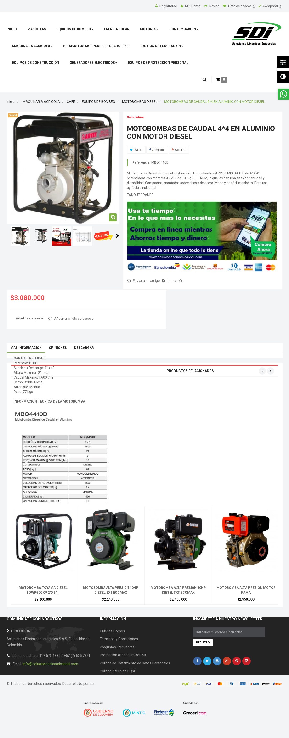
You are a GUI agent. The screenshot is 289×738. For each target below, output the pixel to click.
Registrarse (166, 6)
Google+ (179, 149)
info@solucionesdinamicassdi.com (50, 664)
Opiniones (58, 348)
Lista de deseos (239, 6)
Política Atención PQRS (118, 671)
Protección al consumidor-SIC (123, 655)
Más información (26, 348)
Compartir (157, 149)
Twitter (136, 149)
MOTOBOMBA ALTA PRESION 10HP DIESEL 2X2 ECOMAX (110, 590)
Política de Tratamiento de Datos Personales (135, 663)
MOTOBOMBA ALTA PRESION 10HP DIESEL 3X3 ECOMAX (178, 590)
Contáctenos (110, 679)
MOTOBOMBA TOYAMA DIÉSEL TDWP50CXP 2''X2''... (43, 590)
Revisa (212, 6)
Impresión (175, 281)
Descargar (84, 348)
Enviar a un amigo (146, 281)
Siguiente (117, 235)
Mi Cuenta (191, 6)
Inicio (10, 102)
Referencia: (141, 162)
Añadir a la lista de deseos (73, 318)
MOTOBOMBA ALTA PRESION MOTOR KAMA (246, 590)
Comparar (269, 6)
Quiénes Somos (112, 631)
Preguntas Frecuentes (117, 647)
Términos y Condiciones (119, 639)
